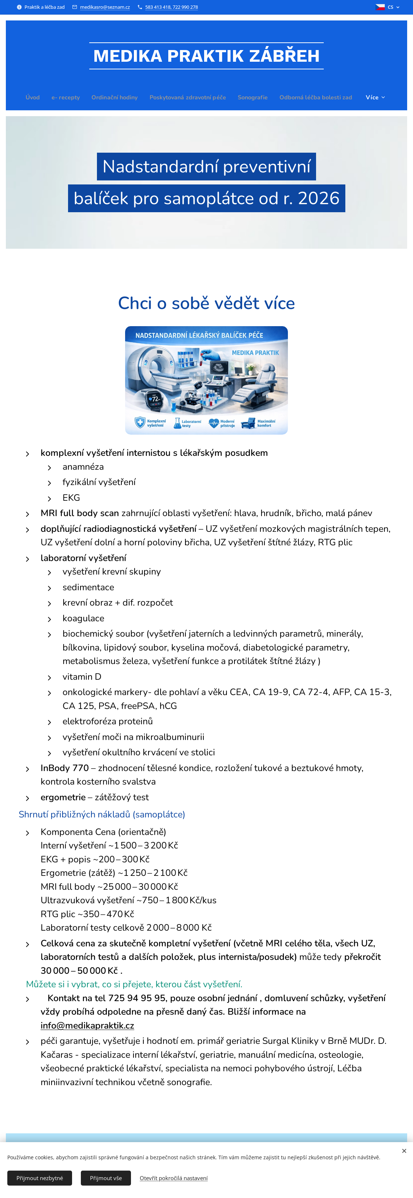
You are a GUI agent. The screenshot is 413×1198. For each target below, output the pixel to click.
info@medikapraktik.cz (87, 1025)
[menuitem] (69, 97)
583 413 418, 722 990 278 (171, 7)
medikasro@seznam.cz (105, 7)
